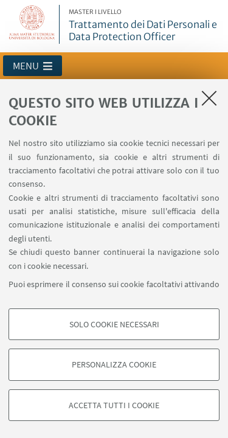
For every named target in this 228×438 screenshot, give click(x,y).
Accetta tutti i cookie (114, 405)
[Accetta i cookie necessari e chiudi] (209, 98)
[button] (32, 65)
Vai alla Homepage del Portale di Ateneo (32, 24)
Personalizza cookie (114, 364)
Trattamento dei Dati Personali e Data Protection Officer (146, 25)
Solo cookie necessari (114, 324)
